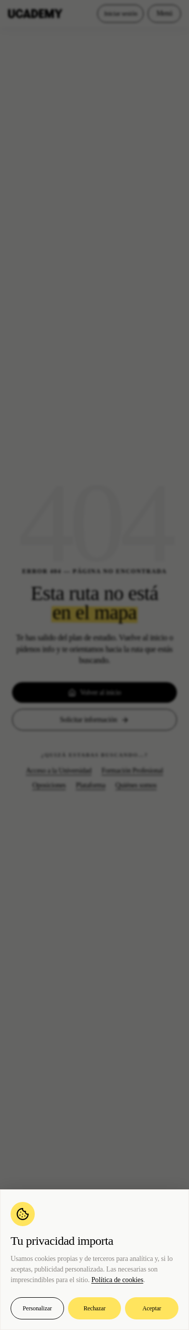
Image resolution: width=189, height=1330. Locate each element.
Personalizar (37, 1308)
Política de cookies (117, 1280)
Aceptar (152, 1308)
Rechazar (95, 1308)
